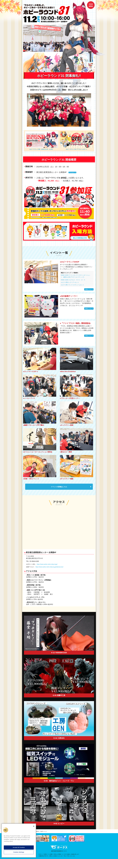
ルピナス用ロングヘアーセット (70, 282)
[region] (18, 840)
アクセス (71, 172)
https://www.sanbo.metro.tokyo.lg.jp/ (47, 564)
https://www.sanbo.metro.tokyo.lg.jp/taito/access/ (49, 567)
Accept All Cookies (19, 847)
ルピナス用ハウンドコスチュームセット (72, 285)
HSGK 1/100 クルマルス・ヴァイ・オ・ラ (73, 280)
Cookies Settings (18, 852)
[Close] (34, 826)
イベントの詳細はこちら (59, 487)
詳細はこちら (88, 289)
